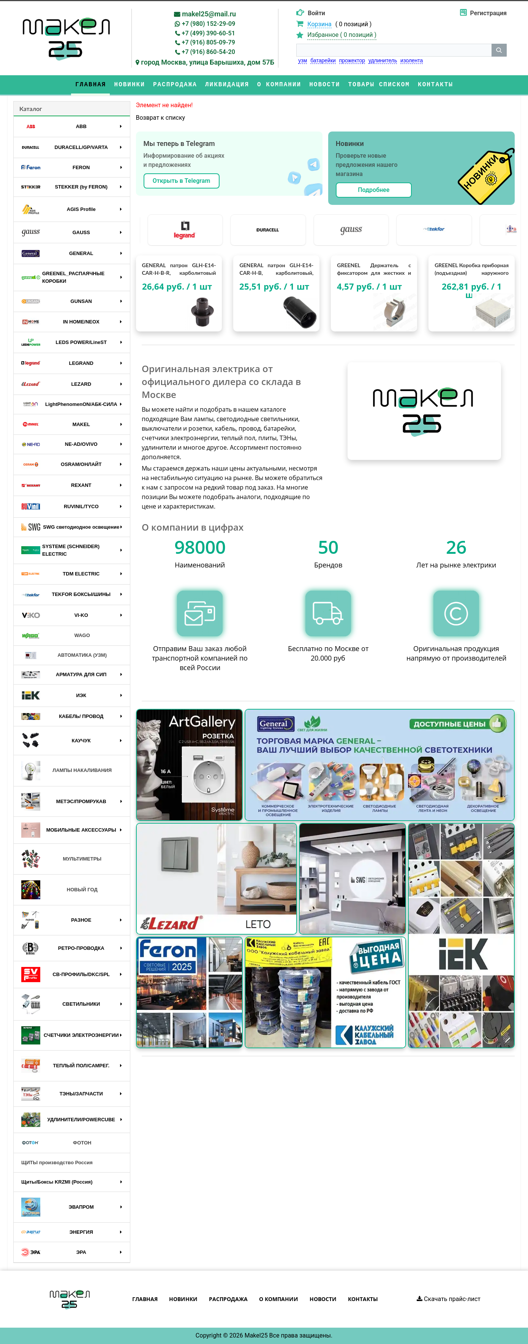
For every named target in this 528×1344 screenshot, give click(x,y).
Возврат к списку (160, 117)
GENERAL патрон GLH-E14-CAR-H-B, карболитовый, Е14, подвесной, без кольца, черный (276, 269)
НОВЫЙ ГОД (59, 889)
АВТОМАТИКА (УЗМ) (64, 655)
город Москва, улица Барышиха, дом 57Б (207, 62)
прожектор (352, 60)
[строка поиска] (394, 50)
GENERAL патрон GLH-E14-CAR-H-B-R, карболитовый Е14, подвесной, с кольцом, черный (179, 269)
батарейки (323, 60)
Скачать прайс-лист (449, 1299)
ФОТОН (56, 1143)
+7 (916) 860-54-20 (208, 51)
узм (302, 60)
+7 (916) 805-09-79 (208, 42)
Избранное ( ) (341, 35)
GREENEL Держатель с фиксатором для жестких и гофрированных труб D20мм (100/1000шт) (374, 269)
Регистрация (488, 13)
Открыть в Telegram (181, 180)
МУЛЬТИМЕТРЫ (61, 859)
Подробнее (373, 189)
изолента (411, 60)
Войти (316, 13)
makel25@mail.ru (209, 14)
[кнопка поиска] (499, 50)
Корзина (319, 24)
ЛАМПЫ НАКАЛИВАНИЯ (66, 770)
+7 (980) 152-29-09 (208, 23)
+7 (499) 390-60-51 (208, 33)
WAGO (55, 636)
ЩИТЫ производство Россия (57, 1162)
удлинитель (382, 60)
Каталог (30, 108)
